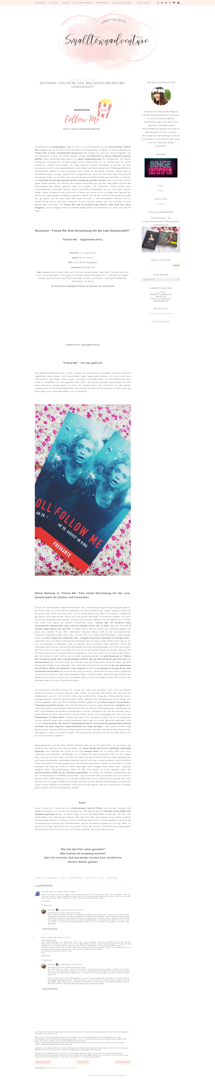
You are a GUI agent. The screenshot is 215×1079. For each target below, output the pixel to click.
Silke (82, 147)
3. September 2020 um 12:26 (58, 937)
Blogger (166, 322)
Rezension (112, 878)
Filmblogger (51, 878)
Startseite (40, 3)
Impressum (154, 313)
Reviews (65, 3)
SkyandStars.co (118, 1075)
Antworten (45, 901)
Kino (102, 878)
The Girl (53, 3)
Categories (144, 3)
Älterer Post (122, 1062)
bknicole (51, 910)
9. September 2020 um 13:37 (71, 965)
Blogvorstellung (121, 3)
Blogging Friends (83, 3)
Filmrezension (75, 878)
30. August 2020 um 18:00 (65, 892)
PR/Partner (102, 3)
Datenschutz (167, 313)
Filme (62, 878)
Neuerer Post (43, 1062)
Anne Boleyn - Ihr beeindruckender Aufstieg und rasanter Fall (161, 221)
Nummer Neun (47, 892)
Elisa (43, 937)
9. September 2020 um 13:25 (71, 910)
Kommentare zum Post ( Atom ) (61, 1068)
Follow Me (92, 878)
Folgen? (161, 191)
